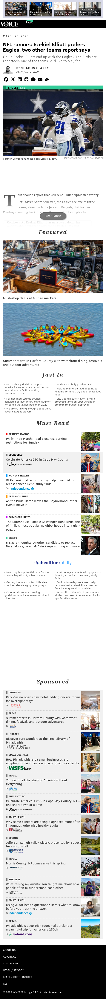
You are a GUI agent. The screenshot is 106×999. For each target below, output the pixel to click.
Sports (30, 22)
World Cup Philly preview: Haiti (74, 384)
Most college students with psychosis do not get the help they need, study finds (78, 575)
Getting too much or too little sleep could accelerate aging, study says (26, 583)
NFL (22, 87)
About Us (9, 950)
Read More (53, 216)
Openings (15, 692)
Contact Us (10, 963)
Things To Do (17, 796)
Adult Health (17, 817)
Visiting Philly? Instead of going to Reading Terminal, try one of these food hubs (78, 391)
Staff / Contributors (17, 977)
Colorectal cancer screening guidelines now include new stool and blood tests (26, 595)
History (14, 734)
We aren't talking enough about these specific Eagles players (27, 410)
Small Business (19, 754)
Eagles (13, 87)
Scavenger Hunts (19, 517)
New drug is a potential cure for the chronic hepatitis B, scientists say (26, 573)
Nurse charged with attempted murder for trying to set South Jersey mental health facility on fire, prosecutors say (26, 389)
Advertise (9, 956)
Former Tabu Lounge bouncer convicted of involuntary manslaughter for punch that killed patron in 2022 (27, 401)
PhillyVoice (9, 24)
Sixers (13, 538)
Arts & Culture (18, 496)
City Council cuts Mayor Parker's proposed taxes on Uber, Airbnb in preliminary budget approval (75, 401)
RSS (5, 983)
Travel (13, 713)
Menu (100, 24)
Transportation (19, 434)
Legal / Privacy (13, 970)
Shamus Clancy (35, 68)
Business (14, 879)
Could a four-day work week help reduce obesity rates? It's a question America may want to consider (76, 585)
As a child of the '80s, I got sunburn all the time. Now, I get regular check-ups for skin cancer (77, 595)
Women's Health (19, 475)
